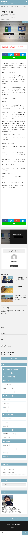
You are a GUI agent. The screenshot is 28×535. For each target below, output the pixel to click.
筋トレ (12, 3)
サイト (2, 339)
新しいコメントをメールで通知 (7, 352)
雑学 (6, 411)
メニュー (14, 533)
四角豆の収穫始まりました (8, 469)
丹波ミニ (11, 15)
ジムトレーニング (9, 388)
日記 (6, 453)
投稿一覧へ (13, 266)
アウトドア (7, 418)
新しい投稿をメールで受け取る (7, 354)
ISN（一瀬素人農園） (5, 3)
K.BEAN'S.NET (4, 1)
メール (3, 333)
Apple (6, 403)
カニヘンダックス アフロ (10, 449)
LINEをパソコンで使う (21, 6)
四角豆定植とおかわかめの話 (9, 472)
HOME (3, 6)
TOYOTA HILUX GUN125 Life (21, 3)
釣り (6, 426)
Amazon (7, 399)
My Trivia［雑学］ (9, 396)
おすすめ (7, 445)
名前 (2, 327)
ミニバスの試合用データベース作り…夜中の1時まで (21, 279)
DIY (6, 422)
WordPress (13, 527)
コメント (3, 313)
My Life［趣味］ (8, 415)
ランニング (7, 384)
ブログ (6, 407)
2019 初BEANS (18, 286)
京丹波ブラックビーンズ (10, 434)
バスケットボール (10, 6)
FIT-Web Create (15, 526)
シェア (8, 533)
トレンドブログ (8, 373)
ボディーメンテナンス (9, 392)
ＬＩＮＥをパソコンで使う (7, 17)
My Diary (11, 277)
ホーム (3, 533)
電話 (19, 533)
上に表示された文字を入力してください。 (9, 346)
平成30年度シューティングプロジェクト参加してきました (21, 297)
